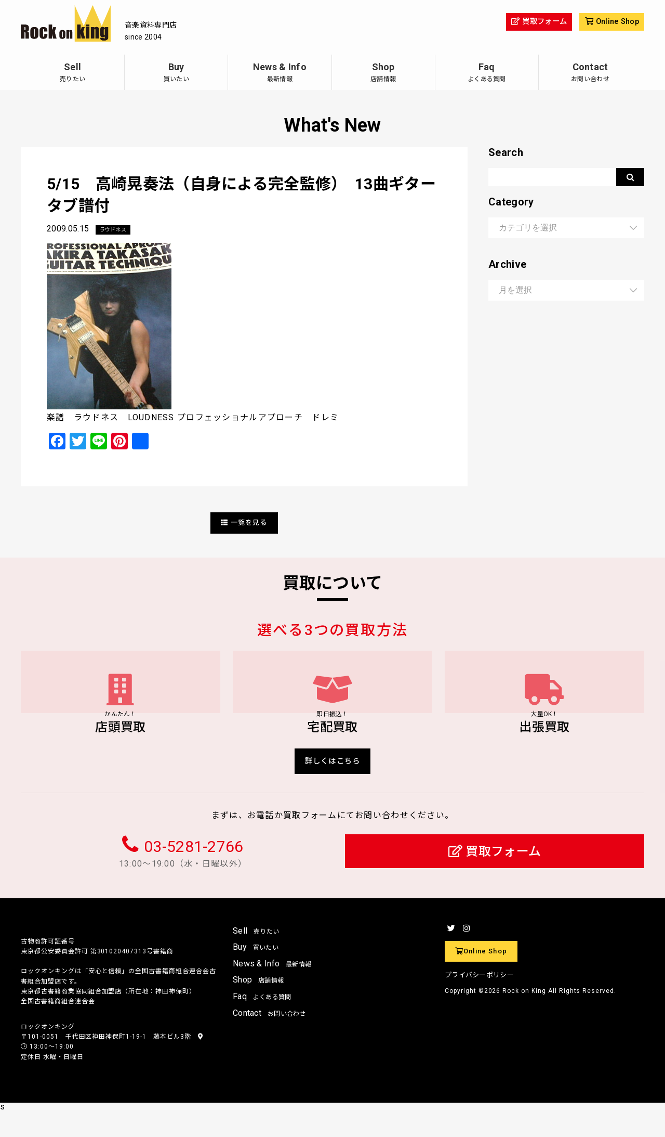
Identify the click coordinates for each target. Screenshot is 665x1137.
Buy (176, 73)
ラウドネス (116, 230)
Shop (383, 73)
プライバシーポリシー (479, 1000)
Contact (590, 73)
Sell (72, 73)
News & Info (279, 73)
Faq (486, 73)
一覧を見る (244, 523)
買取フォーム (495, 877)
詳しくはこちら (332, 784)
